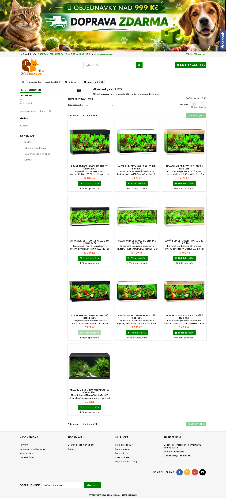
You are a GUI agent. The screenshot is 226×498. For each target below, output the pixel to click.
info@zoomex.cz (181, 455)
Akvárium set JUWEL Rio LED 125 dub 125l (184, 167)
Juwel (24, 125)
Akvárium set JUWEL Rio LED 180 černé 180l (89, 316)
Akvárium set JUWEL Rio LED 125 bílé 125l (137, 167)
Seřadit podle (75, 104)
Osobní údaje (122, 457)
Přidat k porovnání (90, 188)
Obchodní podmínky (35, 147)
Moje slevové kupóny (126, 461)
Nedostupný (27, 103)
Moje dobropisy (123, 449)
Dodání (28, 142)
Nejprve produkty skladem (35, 111)
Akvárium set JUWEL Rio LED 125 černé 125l (89, 167)
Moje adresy (121, 453)
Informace (27, 136)
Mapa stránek (27, 457)
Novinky (24, 444)
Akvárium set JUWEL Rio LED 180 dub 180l (184, 316)
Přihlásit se (199, 54)
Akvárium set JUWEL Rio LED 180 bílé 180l (137, 316)
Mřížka (194, 105)
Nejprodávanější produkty (33, 449)
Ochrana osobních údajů (37, 153)
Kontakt (28, 159)
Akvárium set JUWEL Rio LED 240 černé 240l (89, 242)
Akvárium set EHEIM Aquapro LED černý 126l (89, 391)
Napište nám (26, 453)
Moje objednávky (124, 444)
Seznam (202, 105)
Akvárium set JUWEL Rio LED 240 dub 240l (184, 242)
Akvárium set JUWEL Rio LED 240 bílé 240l (137, 242)
